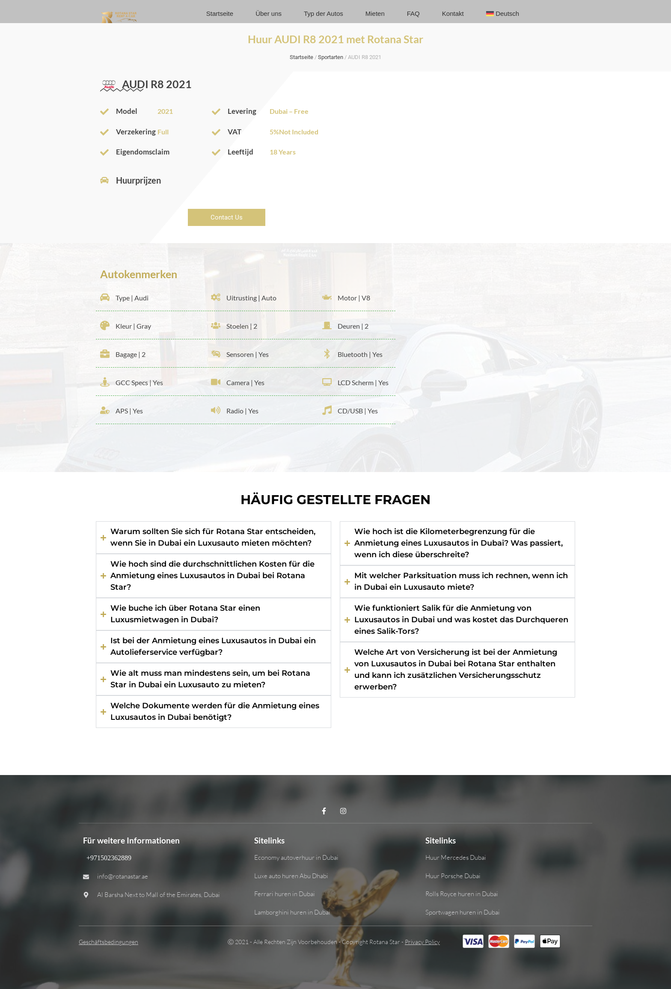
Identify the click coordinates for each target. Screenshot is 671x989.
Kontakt (453, 13)
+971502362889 (107, 857)
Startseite (219, 13)
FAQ (413, 13)
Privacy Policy (422, 941)
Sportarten (330, 57)
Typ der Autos (323, 13)
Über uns (268, 13)
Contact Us (227, 217)
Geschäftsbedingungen (108, 941)
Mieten (375, 13)
